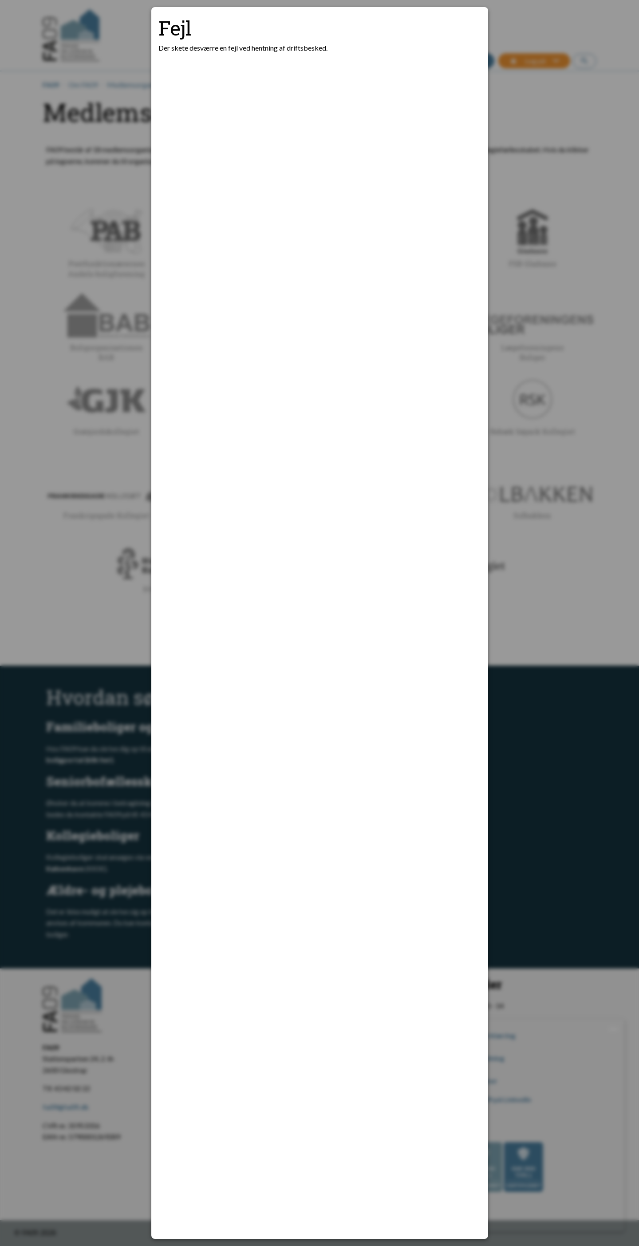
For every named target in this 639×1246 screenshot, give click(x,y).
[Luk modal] (470, 25)
